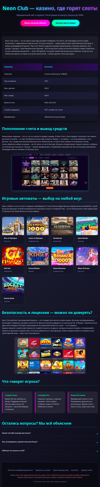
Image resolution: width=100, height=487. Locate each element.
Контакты (74, 470)
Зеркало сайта (86, 470)
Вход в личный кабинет (35, 23)
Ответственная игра (61, 470)
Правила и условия (42, 470)
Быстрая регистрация (66, 23)
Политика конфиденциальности (20, 470)
